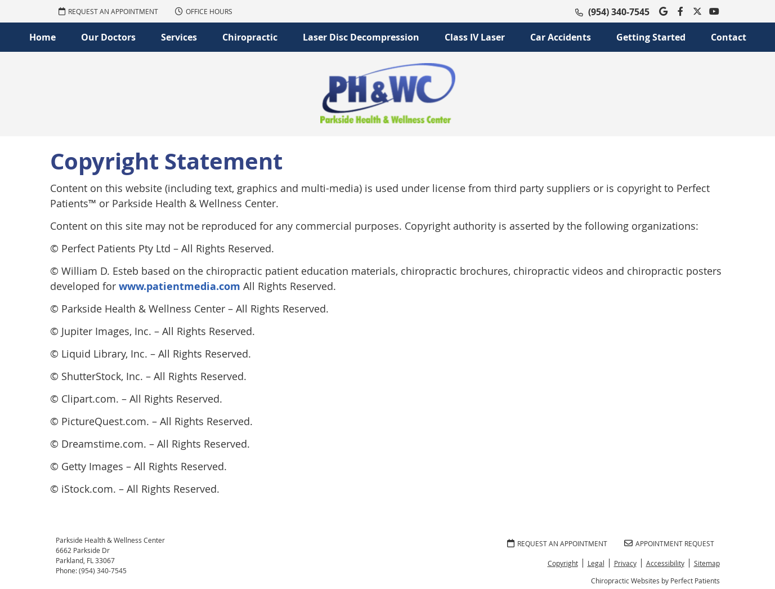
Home (42, 37)
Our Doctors (108, 37)
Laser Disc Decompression (361, 37)
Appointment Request (669, 543)
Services (179, 37)
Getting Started (651, 37)
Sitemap (707, 563)
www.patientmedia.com (179, 286)
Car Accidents (560, 37)
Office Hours (203, 11)
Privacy (625, 563)
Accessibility (665, 563)
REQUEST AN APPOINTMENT (108, 11)
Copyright (563, 563)
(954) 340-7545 (618, 12)
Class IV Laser (475, 37)
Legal (596, 563)
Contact (728, 37)
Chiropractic (249, 37)
